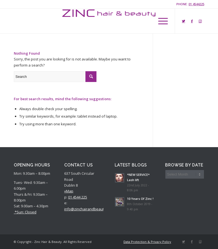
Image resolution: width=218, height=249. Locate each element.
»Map (68, 191)
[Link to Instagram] (200, 21)
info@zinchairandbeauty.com (89, 208)
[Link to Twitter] (183, 21)
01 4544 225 (77, 197)
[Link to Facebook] (192, 21)
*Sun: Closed (25, 212)
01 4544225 (196, 4)
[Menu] (160, 21)
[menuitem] (146, 241)
